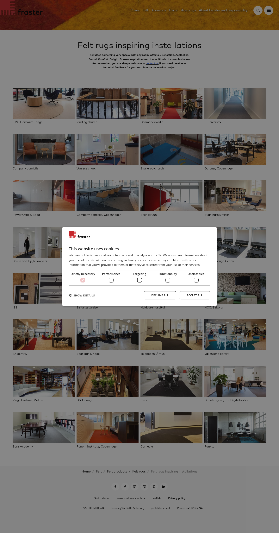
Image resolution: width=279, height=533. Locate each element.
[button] (82, 295)
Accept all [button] (194, 295)
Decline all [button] (159, 295)
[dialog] (139, 266)
